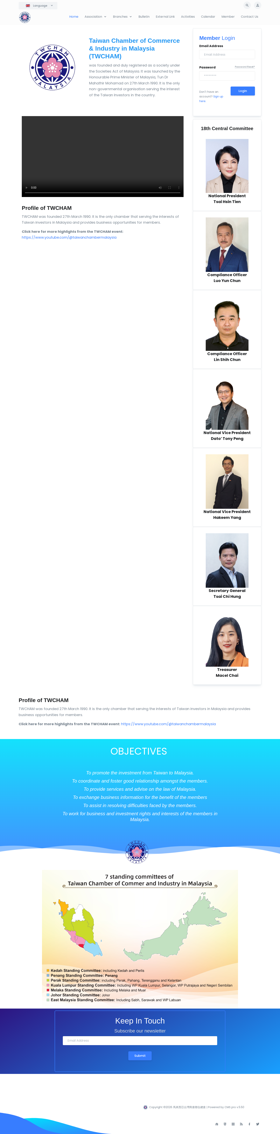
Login (243, 91)
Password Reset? (245, 66)
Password (207, 67)
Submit (140, 1055)
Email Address (211, 46)
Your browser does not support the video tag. (103, 156)
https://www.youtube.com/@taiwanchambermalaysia (69, 237)
